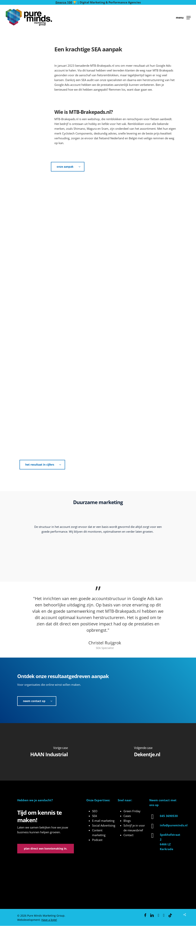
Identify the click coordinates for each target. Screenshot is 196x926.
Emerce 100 (64, 2)
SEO (94, 811)
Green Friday (131, 811)
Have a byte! (49, 920)
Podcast (97, 840)
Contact (128, 835)
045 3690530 (169, 816)
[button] (183, 17)
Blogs (127, 821)
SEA (94, 816)
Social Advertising (103, 825)
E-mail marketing (103, 821)
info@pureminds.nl (174, 825)
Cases (127, 816)
